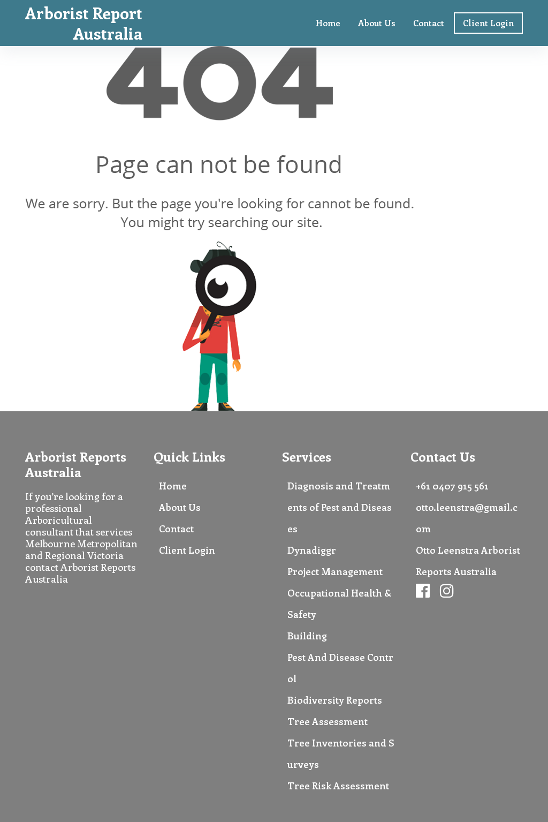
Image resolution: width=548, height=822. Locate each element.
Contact (428, 22)
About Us (376, 22)
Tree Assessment (327, 721)
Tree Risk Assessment (338, 785)
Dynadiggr (311, 550)
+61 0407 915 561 (452, 485)
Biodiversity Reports (334, 699)
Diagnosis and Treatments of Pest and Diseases (339, 507)
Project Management (335, 571)
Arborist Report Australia (83, 23)
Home (328, 22)
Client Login (488, 22)
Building (307, 635)
